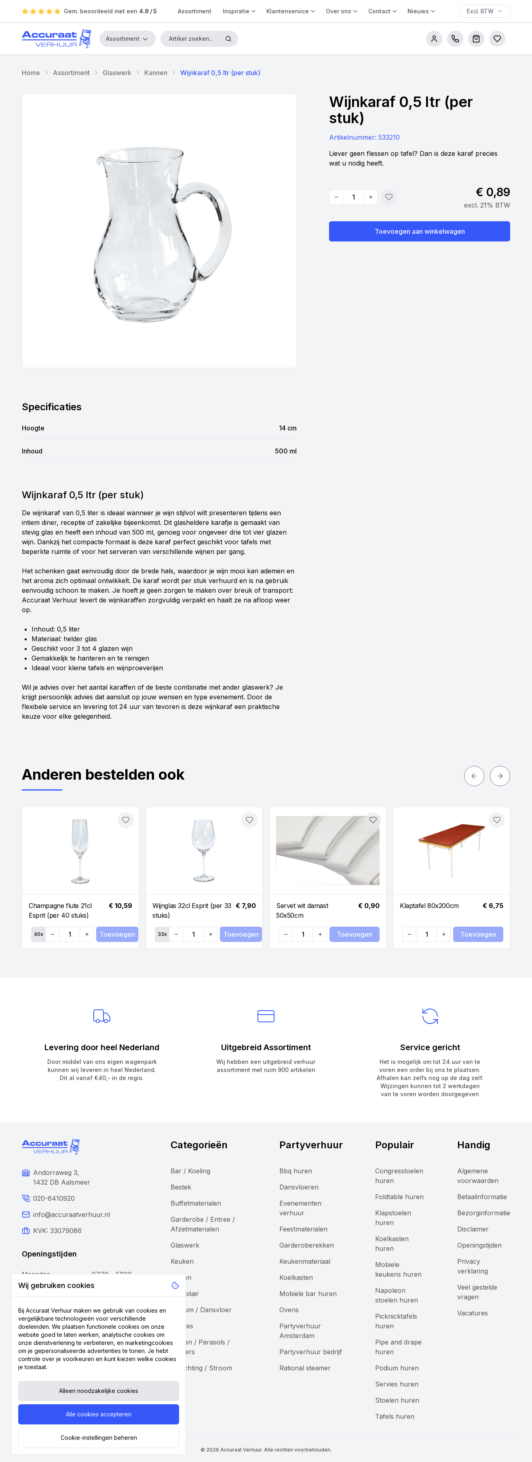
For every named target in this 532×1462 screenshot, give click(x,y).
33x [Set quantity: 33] (162, 934)
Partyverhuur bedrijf (310, 1352)
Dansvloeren (299, 1187)
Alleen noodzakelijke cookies (98, 1390)
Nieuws (421, 11)
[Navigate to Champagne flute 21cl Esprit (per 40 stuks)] (80, 850)
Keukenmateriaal (304, 1261)
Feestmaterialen (303, 1229)
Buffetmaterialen (196, 1203)
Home (31, 73)
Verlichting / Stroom (201, 1368)
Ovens (289, 1310)
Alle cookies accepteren (98, 1414)
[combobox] (485, 11)
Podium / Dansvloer (201, 1310)
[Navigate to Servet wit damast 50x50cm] (328, 850)
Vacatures (472, 1313)
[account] (434, 39)
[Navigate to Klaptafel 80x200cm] (451, 850)
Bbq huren (295, 1171)
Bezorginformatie (483, 1213)
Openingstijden (479, 1245)
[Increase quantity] (370, 197)
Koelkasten (296, 1277)
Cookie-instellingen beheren (99, 1437)
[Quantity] (353, 197)
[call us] (455, 39)
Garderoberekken (306, 1245)
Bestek (181, 1187)
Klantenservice (291, 11)
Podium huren (397, 1368)
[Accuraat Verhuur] (56, 38)
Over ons (342, 11)
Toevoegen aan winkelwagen (420, 231)
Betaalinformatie (482, 1197)
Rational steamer (305, 1368)
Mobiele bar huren (308, 1294)
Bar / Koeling (190, 1171)
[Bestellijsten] (497, 39)
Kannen (155, 73)
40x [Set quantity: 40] (38, 934)
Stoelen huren (397, 1400)
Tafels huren (394, 1416)
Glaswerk (117, 73)
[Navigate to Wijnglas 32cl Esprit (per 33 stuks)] (204, 850)
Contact (383, 11)
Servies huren (396, 1384)
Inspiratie (240, 11)
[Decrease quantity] (336, 197)
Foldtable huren (399, 1197)
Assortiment (194, 11)
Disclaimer (473, 1229)
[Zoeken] (228, 39)
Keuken (182, 1261)
